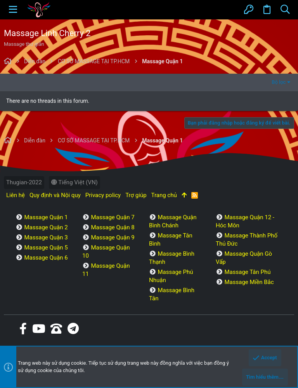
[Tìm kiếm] (285, 10)
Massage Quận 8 (112, 227)
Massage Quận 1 (46, 217)
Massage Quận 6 (46, 257)
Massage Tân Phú (247, 271)
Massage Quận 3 (46, 237)
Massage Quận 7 (112, 217)
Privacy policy (103, 195)
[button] (13, 9)
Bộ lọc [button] (279, 82)
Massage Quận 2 (46, 227)
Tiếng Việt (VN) (74, 182)
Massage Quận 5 (46, 247)
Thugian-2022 (24, 182)
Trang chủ (164, 195)
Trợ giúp (135, 195)
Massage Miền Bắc (249, 282)
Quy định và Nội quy (55, 195)
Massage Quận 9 (112, 237)
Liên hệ (15, 195)
